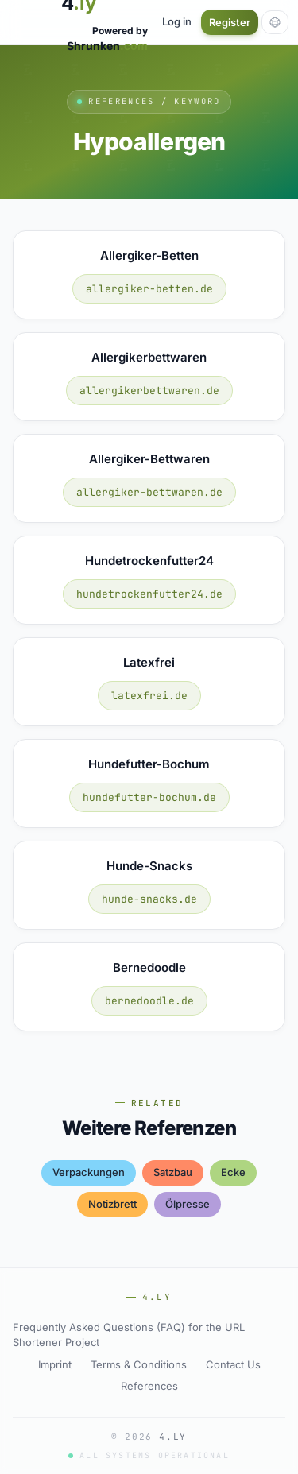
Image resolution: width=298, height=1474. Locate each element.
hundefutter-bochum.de (149, 797)
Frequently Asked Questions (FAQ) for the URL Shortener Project (129, 1335)
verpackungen (88, 1172)
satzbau (172, 1172)
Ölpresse (187, 1203)
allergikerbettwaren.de (149, 390)
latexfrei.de (149, 695)
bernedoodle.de (149, 1001)
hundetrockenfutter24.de (149, 594)
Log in (177, 21)
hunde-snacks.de (149, 899)
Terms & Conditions (139, 1364)
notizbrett (112, 1203)
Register (229, 22)
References (149, 1385)
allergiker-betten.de (149, 289)
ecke (233, 1172)
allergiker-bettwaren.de (149, 492)
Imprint (55, 1364)
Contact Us (233, 1364)
